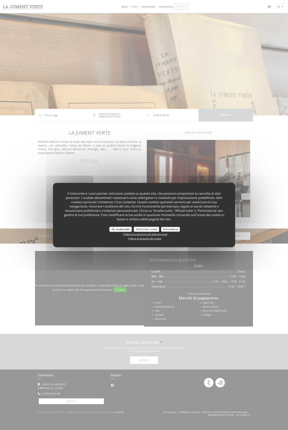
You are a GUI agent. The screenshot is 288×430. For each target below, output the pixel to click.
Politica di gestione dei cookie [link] (144, 238)
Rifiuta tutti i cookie (146, 229)
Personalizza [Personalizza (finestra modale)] (170, 229)
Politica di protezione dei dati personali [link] (145, 234)
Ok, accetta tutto (121, 229)
